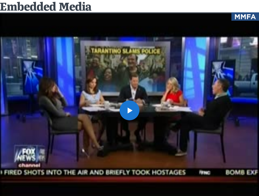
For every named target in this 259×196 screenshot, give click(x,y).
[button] (129, 110)
